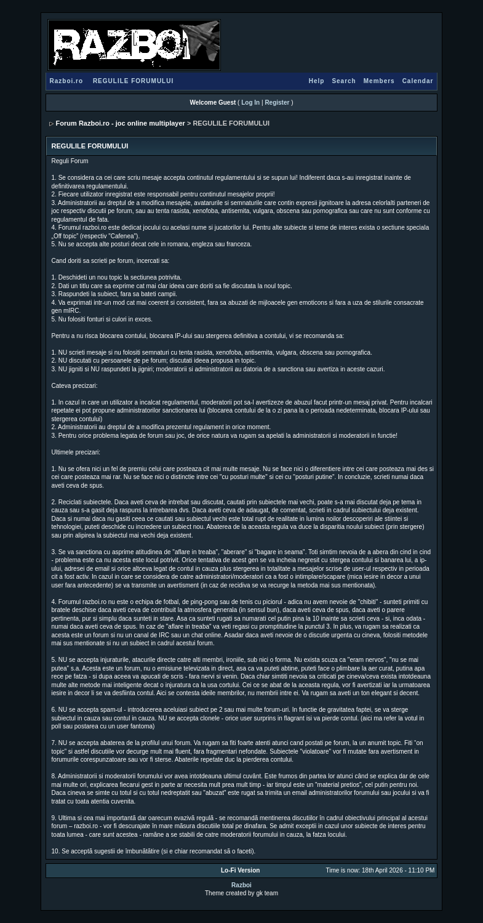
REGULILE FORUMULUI (133, 81)
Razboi (241, 885)
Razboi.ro (67, 81)
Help (317, 81)
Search (344, 81)
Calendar (418, 81)
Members (379, 81)
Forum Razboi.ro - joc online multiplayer (120, 123)
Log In (250, 102)
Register (277, 102)
